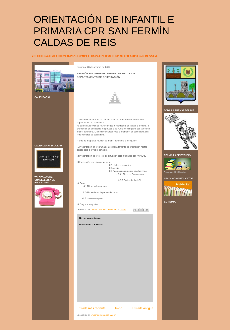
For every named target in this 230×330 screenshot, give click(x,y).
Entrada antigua (142, 308)
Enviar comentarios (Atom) (103, 315)
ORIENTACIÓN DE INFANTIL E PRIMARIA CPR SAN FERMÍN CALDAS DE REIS (104, 31)
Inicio (118, 308)
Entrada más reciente (91, 308)
